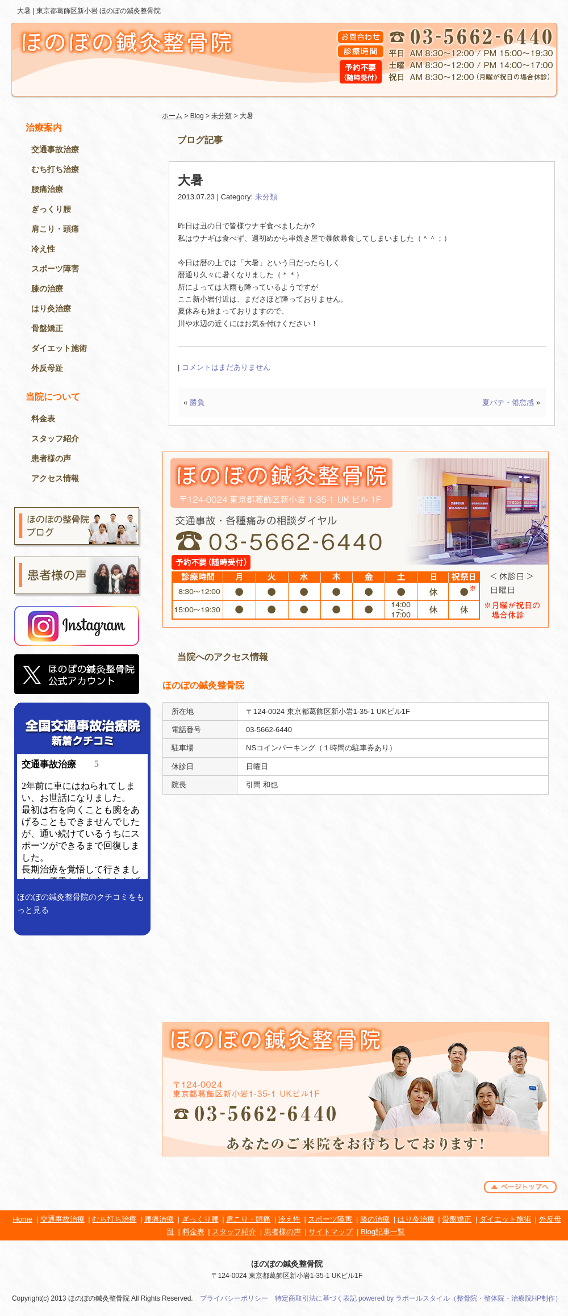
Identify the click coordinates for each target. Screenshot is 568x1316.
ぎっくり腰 (51, 209)
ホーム (172, 116)
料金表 (43, 418)
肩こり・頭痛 (55, 228)
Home (22, 1219)
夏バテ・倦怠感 (508, 402)
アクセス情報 (55, 478)
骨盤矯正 (47, 328)
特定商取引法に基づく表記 (316, 1298)
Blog (197, 116)
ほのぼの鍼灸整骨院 (287, 1263)
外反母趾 (47, 368)
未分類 (221, 116)
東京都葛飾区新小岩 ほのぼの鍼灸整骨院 (98, 11)
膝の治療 (47, 288)
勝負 (197, 402)
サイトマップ (330, 1231)
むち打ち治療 (55, 169)
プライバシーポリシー (234, 1298)
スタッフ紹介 (55, 438)
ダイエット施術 (59, 348)
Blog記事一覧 (383, 1231)
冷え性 (43, 248)
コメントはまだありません (226, 367)
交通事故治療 (55, 149)
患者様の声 (51, 458)
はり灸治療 (51, 308)
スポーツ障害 (55, 268)
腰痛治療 (47, 189)
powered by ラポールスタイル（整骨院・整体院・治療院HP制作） (460, 1298)
